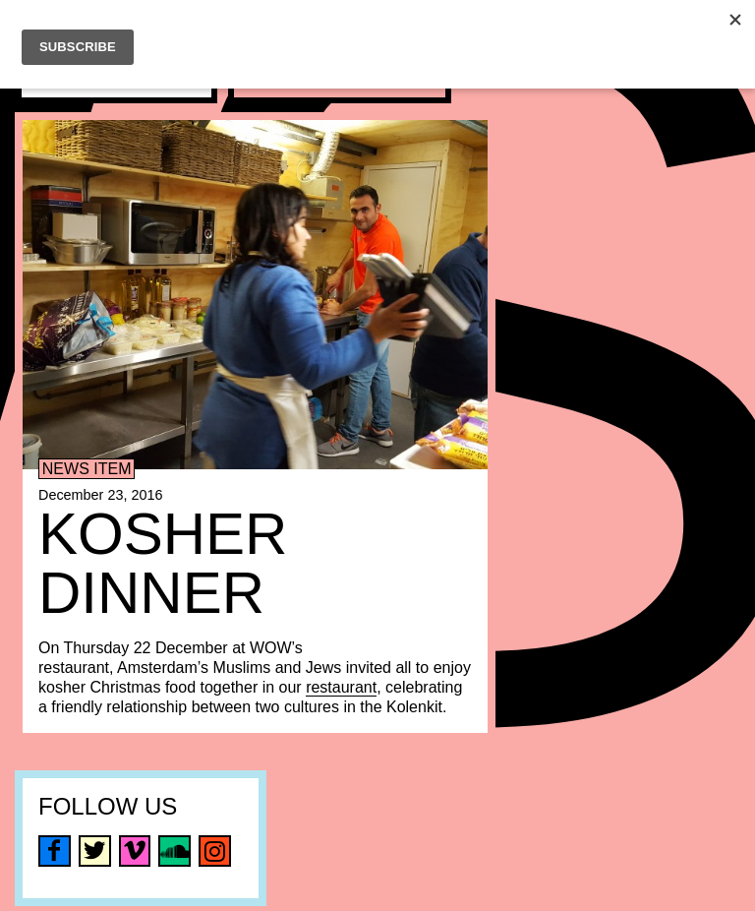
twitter (95, 851)
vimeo (135, 851)
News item (87, 468)
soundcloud (174, 851)
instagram (215, 851)
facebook (54, 851)
